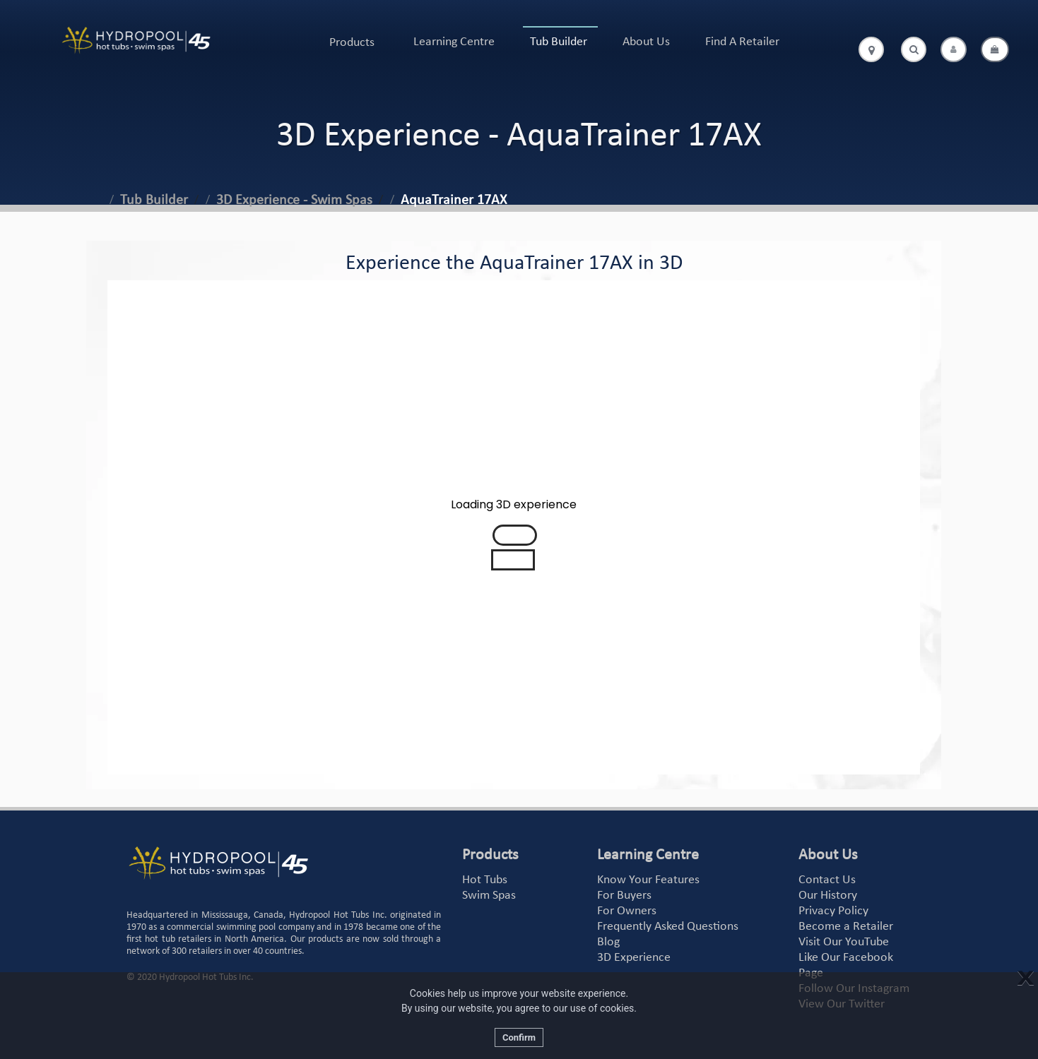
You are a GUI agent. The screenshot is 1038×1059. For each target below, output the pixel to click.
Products (351, 42)
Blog (608, 942)
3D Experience (634, 957)
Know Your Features (648, 880)
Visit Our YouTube (843, 942)
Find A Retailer (742, 42)
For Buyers (624, 895)
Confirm (519, 1037)
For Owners (626, 911)
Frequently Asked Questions (667, 926)
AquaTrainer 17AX (454, 200)
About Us (646, 42)
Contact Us (827, 880)
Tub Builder (558, 42)
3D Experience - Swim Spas (294, 200)
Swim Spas (489, 895)
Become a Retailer (845, 926)
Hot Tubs (484, 880)
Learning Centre (454, 42)
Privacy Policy (833, 911)
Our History (827, 895)
